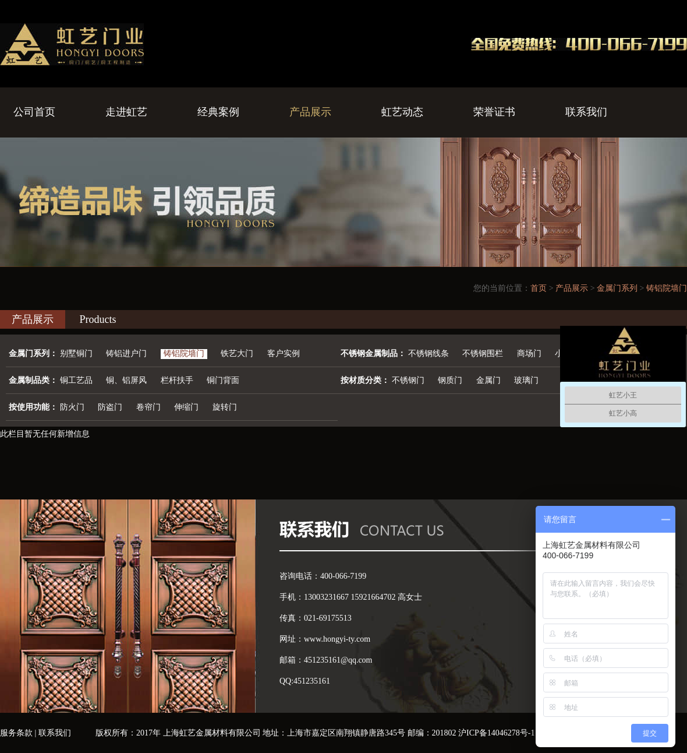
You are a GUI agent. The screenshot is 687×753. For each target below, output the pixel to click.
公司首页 (34, 112)
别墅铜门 (76, 353)
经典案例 (218, 112)
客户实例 (283, 353)
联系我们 (586, 112)
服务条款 (16, 733)
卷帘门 (148, 407)
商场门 (529, 353)
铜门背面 (223, 380)
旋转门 (225, 407)
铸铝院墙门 (666, 288)
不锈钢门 (408, 380)
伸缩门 (186, 407)
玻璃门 (526, 380)
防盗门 (110, 407)
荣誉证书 (494, 112)
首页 (538, 288)
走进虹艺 (126, 112)
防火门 (72, 407)
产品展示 (310, 112)
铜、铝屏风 (126, 380)
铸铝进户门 (126, 353)
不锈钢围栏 (482, 353)
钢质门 (450, 380)
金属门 (488, 380)
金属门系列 (617, 288)
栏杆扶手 (177, 380)
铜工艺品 (76, 380)
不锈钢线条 (428, 353)
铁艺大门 (237, 353)
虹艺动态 (402, 112)
